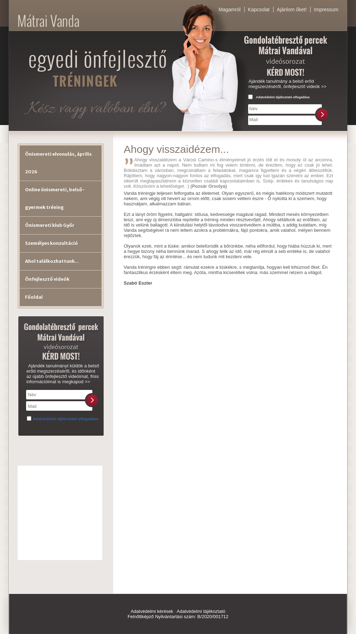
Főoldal (34, 297)
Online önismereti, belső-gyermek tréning (55, 198)
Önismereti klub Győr (49, 225)
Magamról (229, 9)
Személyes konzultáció (51, 243)
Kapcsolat (258, 9)
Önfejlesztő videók (47, 279)
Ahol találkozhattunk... (52, 261)
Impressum (326, 9)
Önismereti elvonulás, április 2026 (58, 163)
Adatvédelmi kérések (152, 611)
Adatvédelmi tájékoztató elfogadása (283, 97)
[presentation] (301, 139)
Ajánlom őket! (292, 9)
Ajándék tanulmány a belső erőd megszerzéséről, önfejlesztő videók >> (287, 84)
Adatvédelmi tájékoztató (201, 611)
